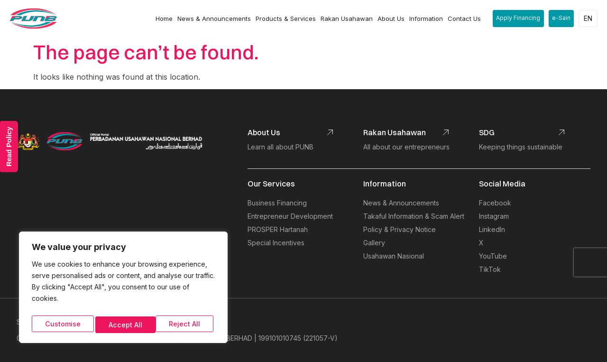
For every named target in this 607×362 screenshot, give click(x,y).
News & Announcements (206, 18)
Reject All (123, 324)
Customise (62, 324)
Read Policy (11, 139)
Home (156, 18)
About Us (383, 18)
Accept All (185, 324)
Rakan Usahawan (339, 18)
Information (418, 18)
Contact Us (456, 18)
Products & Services (278, 18)
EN (588, 18)
